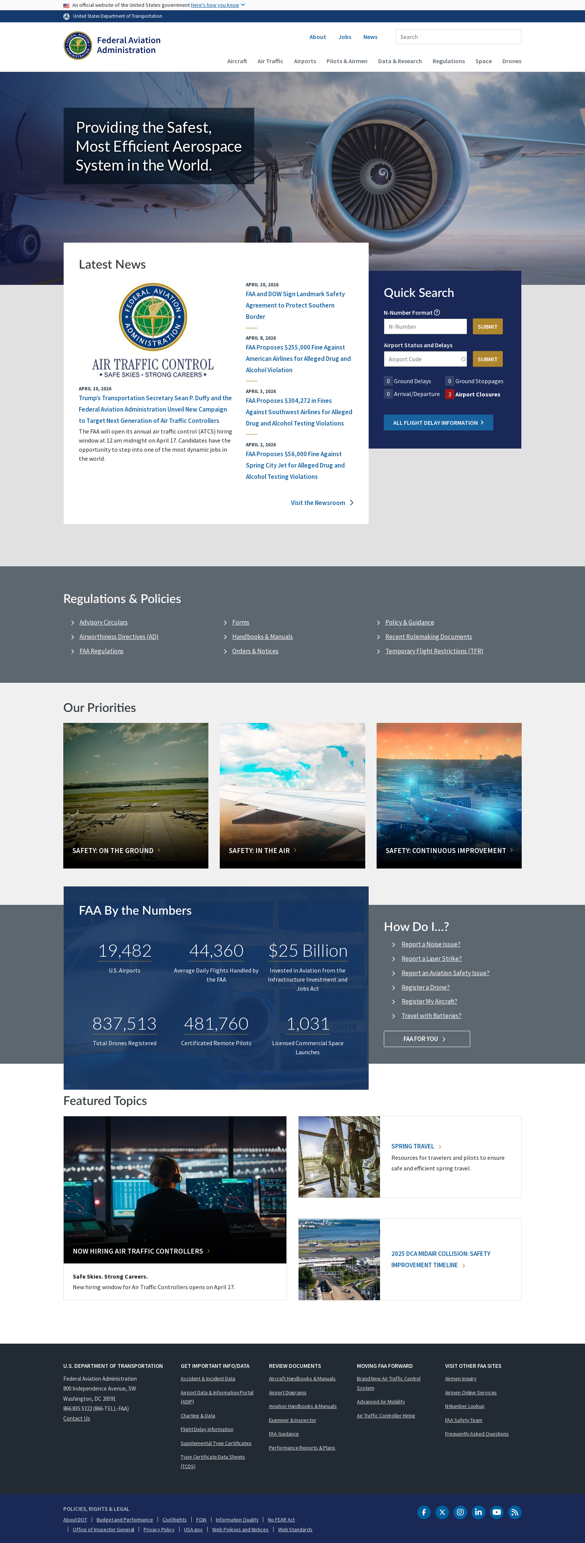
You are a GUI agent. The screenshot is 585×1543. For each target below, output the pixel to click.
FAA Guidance (284, 1433)
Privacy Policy (159, 1529)
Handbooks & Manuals (262, 636)
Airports (305, 61)
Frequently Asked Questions (477, 1433)
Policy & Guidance (409, 622)
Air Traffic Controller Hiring (386, 1415)
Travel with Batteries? (431, 1016)
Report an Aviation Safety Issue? (446, 973)
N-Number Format (408, 312)
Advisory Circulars (104, 622)
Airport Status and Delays (418, 345)
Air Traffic (270, 61)
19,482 (124, 950)
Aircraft (237, 61)
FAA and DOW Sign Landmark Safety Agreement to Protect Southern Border (295, 305)
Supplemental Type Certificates (216, 1443)
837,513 (124, 1022)
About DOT (75, 1519)
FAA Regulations (102, 651)
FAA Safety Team (464, 1420)
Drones (511, 61)
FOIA (201, 1519)
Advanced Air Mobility (381, 1401)
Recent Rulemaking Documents (428, 636)
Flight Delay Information (207, 1429)
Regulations (449, 61)
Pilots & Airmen (347, 61)
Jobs (344, 36)
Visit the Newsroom (322, 503)
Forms (240, 622)
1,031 (308, 1022)
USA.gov (193, 1529)
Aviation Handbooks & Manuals (303, 1406)
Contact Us (76, 1418)
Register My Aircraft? (429, 1001)
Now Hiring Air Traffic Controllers (138, 1251)
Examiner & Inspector (292, 1420)
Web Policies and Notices (240, 1529)
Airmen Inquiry (461, 1378)
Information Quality (237, 1519)
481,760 (216, 1022)
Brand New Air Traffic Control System (389, 1383)
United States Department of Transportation (117, 16)
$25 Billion (308, 950)
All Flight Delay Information (438, 422)
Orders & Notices (255, 651)
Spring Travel (416, 1146)
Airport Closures (478, 394)
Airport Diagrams (288, 1392)
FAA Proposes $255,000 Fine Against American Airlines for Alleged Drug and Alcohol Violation (298, 358)
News (370, 36)
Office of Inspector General (103, 1529)
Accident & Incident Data (208, 1378)
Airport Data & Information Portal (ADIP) (217, 1397)
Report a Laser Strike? (432, 958)
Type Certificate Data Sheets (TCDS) (213, 1461)
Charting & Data (198, 1415)
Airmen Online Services (471, 1392)
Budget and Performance (125, 1519)
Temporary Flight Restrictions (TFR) (434, 651)
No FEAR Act (281, 1519)
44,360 (216, 950)
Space (484, 61)
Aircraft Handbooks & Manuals (302, 1378)
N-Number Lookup (465, 1406)
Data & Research (400, 61)
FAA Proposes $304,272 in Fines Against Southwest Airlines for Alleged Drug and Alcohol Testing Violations (299, 412)
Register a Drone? (426, 987)
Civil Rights (175, 1519)
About (318, 36)
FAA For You (427, 1039)
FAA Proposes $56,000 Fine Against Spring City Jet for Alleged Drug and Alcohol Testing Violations (295, 465)
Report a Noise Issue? (431, 944)
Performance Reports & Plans (302, 1447)
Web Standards (295, 1529)
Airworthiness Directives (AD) (119, 636)
